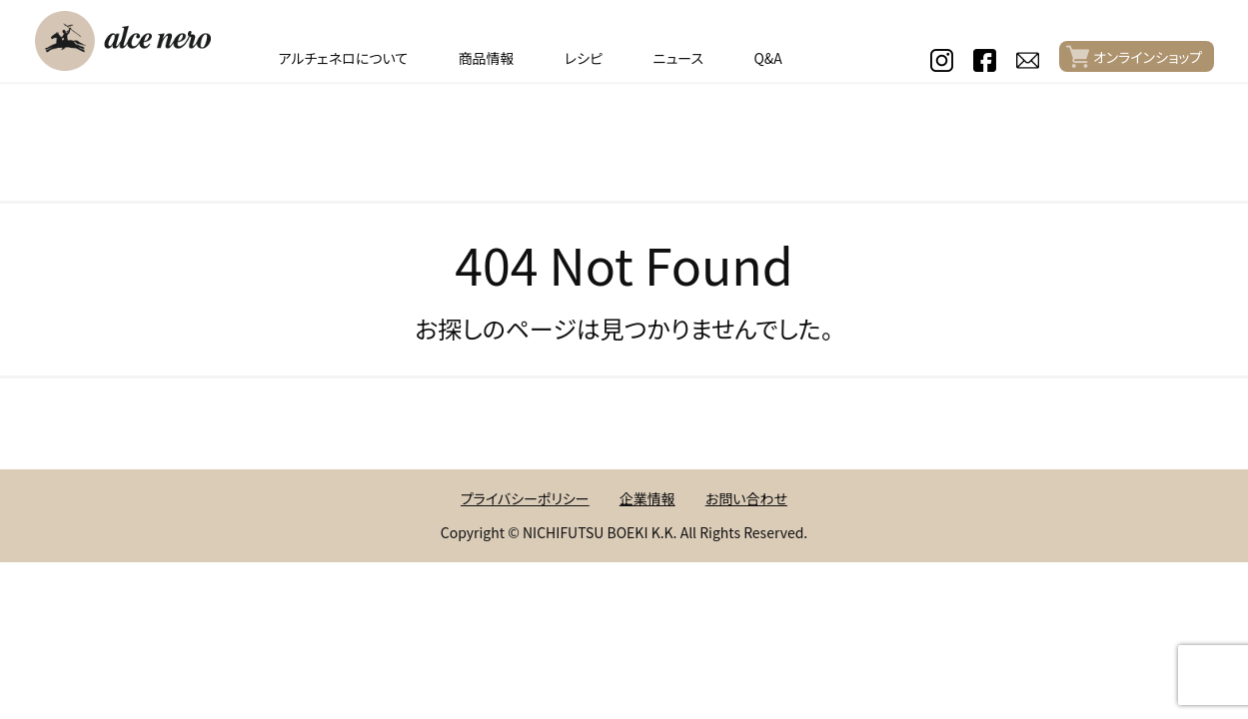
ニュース (678, 58)
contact (1027, 60)
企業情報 (647, 498)
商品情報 (487, 58)
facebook (984, 60)
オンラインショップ (1147, 57)
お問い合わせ (746, 498)
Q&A (767, 58)
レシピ (584, 58)
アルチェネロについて (343, 58)
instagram (941, 60)
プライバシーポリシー (525, 498)
